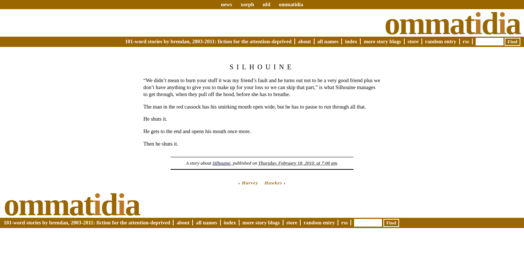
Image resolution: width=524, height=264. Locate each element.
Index (351, 41)
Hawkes (273, 183)
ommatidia (291, 4)
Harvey (250, 183)
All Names (328, 41)
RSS (466, 41)
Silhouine (221, 163)
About (304, 41)
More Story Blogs (382, 41)
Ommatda (452, 23)
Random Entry (440, 41)
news (226, 4)
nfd (266, 4)
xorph (247, 4)
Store (413, 41)
